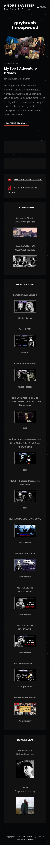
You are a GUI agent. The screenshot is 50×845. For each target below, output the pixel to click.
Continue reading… (17, 124)
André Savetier (19, 5)
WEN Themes (28, 839)
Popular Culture (11, 64)
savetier (26, 79)
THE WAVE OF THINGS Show (28, 179)
